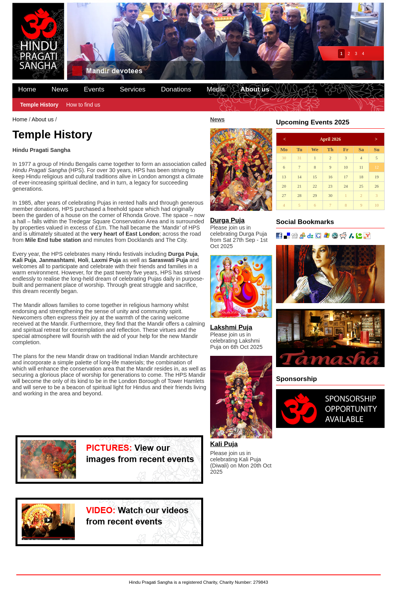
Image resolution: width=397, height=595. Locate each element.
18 (361, 177)
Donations (176, 89)
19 (377, 177)
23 (330, 186)
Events (94, 89)
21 (299, 186)
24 (345, 186)
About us (254, 89)
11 (361, 167)
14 (299, 177)
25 (361, 186)
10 (345, 167)
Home (27, 89)
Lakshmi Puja (231, 327)
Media (216, 89)
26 (377, 186)
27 (284, 195)
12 (377, 167)
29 (315, 195)
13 (284, 177)
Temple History (39, 105)
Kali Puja (224, 444)
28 (299, 195)
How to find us (83, 105)
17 (345, 177)
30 (284, 158)
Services (132, 89)
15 (315, 177)
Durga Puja (227, 220)
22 (315, 186)
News (60, 89)
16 (330, 177)
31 (299, 158)
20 (284, 186)
